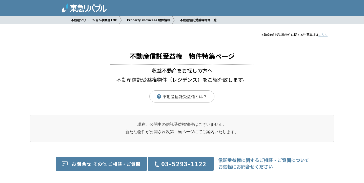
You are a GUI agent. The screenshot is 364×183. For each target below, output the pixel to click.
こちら (323, 34)
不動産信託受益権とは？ (182, 96)
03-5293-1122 (184, 163)
